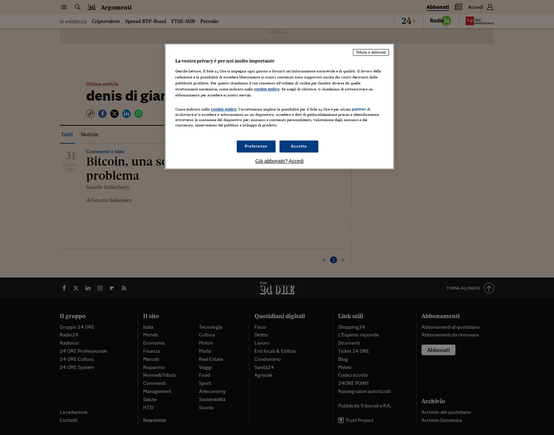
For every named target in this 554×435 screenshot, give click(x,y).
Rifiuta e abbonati (371, 52)
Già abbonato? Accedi (279, 161)
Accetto (299, 146)
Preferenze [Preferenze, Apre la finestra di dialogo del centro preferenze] (256, 146)
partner (359, 109)
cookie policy (266, 89)
